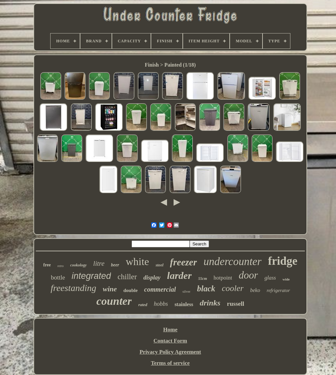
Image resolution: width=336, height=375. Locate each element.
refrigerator (278, 290)
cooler (232, 288)
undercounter (232, 261)
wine (110, 289)
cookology (78, 265)
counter (114, 301)
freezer (183, 262)
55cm (202, 278)
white (137, 261)
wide (286, 279)
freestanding (73, 288)
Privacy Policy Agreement (170, 352)
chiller (127, 277)
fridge (282, 261)
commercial (160, 289)
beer (115, 264)
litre (98, 263)
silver (186, 291)
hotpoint (223, 278)
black (206, 288)
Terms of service (170, 363)
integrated (91, 276)
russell (235, 303)
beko (255, 290)
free (47, 264)
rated (142, 304)
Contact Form (170, 341)
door (248, 275)
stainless (184, 304)
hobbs (161, 304)
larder (179, 275)
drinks (210, 303)
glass (270, 278)
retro (60, 266)
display (151, 277)
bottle (58, 277)
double (130, 290)
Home (170, 329)
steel (159, 264)
